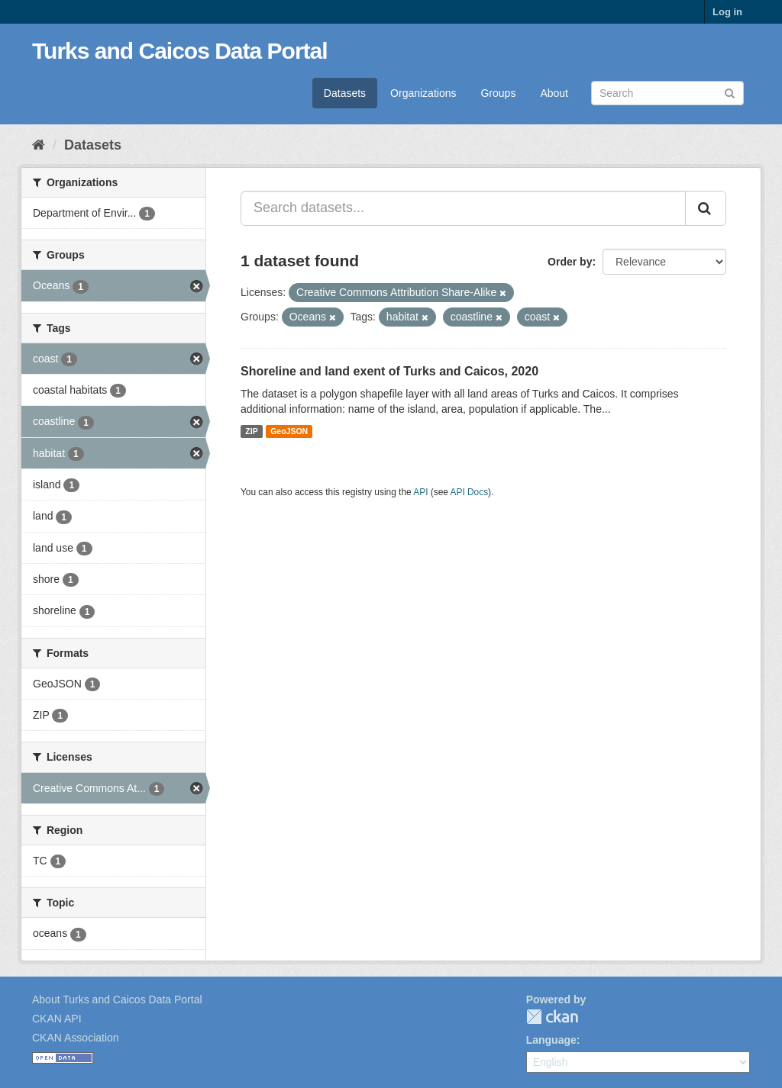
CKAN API (57, 1018)
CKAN (552, 1017)
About (554, 93)
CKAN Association (75, 1038)
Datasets (345, 93)
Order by (570, 262)
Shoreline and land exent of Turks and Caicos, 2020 (389, 371)
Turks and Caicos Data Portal (180, 50)
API (420, 492)
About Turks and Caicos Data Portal (117, 999)
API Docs (470, 492)
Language (551, 1040)
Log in (727, 12)
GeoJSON (289, 431)
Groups (497, 93)
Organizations (423, 93)
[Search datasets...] (463, 208)
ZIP (251, 431)
